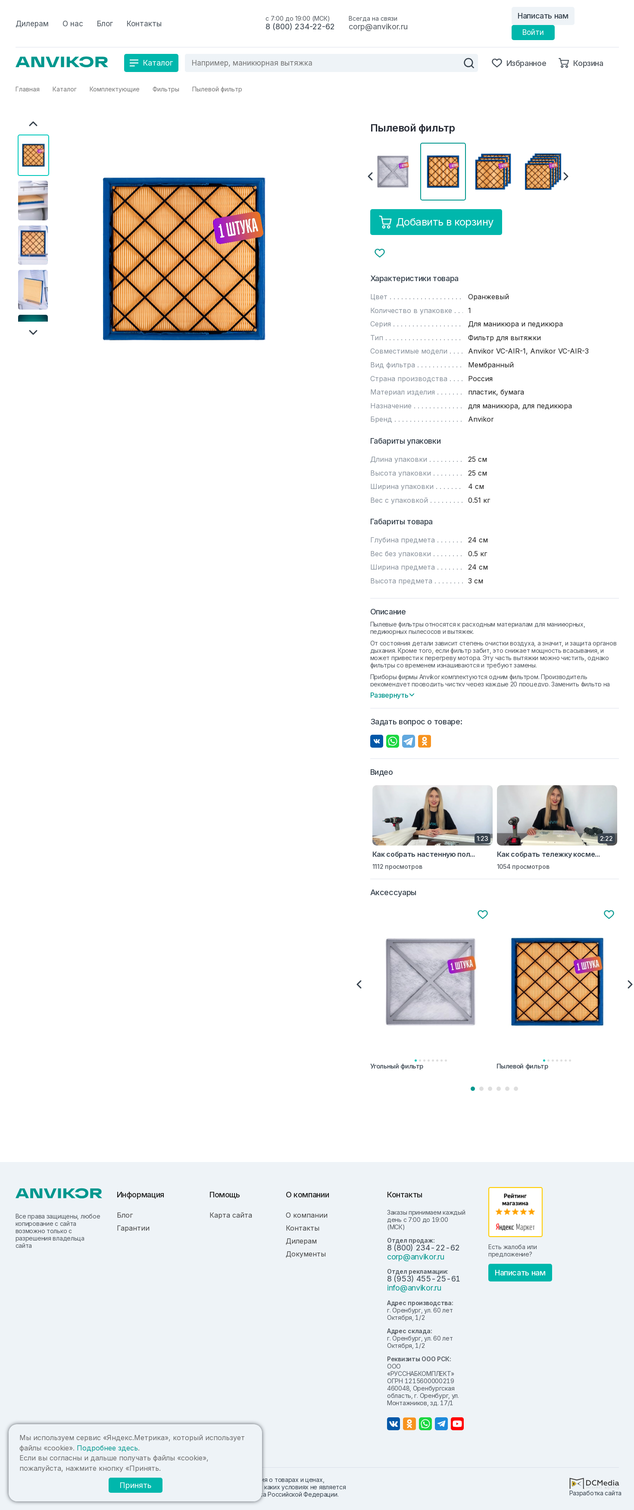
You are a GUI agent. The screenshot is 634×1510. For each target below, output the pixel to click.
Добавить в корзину (436, 222)
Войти (533, 32)
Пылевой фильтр (522, 1066)
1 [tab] (473, 1089)
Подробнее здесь (107, 1448)
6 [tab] (516, 1089)
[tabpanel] (432, 990)
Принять (134, 1485)
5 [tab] (507, 1089)
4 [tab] (499, 1089)
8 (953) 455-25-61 (423, 1278)
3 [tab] (490, 1089)
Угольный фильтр (397, 1066)
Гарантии (133, 1228)
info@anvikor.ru (414, 1287)
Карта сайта (230, 1215)
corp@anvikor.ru (378, 26)
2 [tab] (481, 1089)
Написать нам (543, 15)
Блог (125, 1215)
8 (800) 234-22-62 (300, 26)
